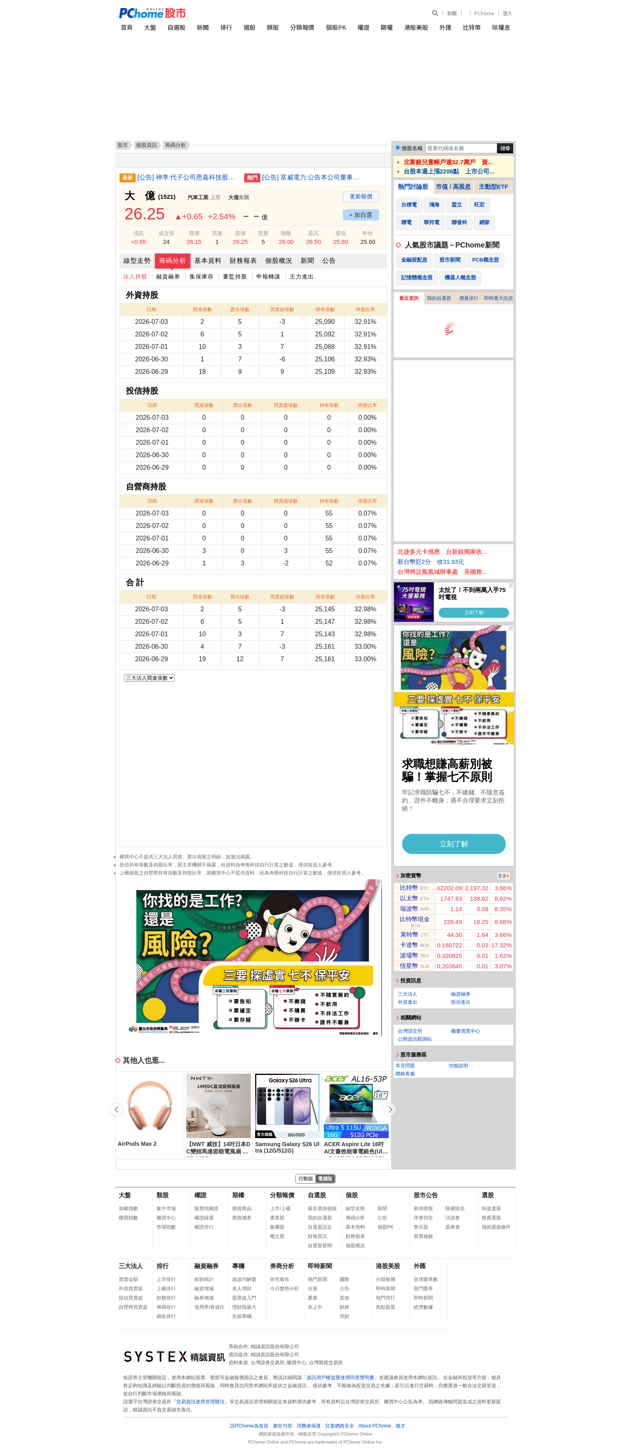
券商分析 (282, 1265)
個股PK (336, 27)
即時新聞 (320, 1265)
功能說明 (458, 1065)
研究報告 (279, 1279)
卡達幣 (409, 944)
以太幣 (409, 898)
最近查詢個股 (322, 1208)
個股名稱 (412, 148)
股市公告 (426, 1195)
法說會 (452, 1218)
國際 (344, 1279)
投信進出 (460, 1002)
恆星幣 (409, 965)
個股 (352, 1195)
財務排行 (166, 1298)
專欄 (238, 1265)
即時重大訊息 (498, 298)
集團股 (277, 1227)
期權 (387, 27)
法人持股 (135, 276)
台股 (313, 1288)
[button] (390, 1109)
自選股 (176, 27)
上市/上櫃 (280, 1208)
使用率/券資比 (209, 1307)
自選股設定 (320, 1227)
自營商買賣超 (133, 1307)
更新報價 (361, 196)
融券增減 (204, 1298)
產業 (313, 1298)
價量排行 (468, 298)
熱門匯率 (423, 1288)
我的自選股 (439, 298)
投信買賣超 (131, 1298)
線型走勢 (137, 260)
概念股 (277, 1236)
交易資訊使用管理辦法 (200, 1402)
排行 (226, 27)
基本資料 (208, 260)
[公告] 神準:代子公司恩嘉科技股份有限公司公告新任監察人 (188, 177)
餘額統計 (204, 1279)
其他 (344, 1298)
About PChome (375, 1426)
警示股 (421, 1227)
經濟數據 (423, 1307)
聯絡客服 (405, 1074)
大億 (233, 197)
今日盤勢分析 (284, 1288)
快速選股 (491, 1208)
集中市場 (166, 1208)
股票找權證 (206, 1208)
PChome (484, 13)
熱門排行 (385, 1298)
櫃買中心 (166, 1218)
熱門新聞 (317, 1279)
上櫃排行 (166, 1288)
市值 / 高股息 (453, 186)
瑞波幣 (409, 908)
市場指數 (166, 1227)
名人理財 (242, 1288)
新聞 (452, 13)
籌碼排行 (166, 1307)
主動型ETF (493, 186)
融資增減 (204, 1288)
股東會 (452, 1227)
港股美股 (416, 27)
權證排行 (204, 1227)
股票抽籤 (423, 1236)
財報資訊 (317, 1236)
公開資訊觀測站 (415, 1039)
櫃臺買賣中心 (465, 1031)
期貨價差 (242, 1218)
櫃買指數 (128, 1218)
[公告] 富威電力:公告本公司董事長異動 (312, 177)
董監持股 (235, 276)
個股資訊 (146, 145)
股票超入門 (244, 1298)
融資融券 (168, 276)
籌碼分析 (172, 260)
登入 (507, 13)
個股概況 (279, 260)
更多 (502, 875)
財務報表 (243, 260)
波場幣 (409, 955)
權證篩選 (204, 1218)
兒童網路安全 (339, 1426)
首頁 (127, 27)
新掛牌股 (423, 1208)
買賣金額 (128, 1279)
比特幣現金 (415, 919)
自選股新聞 (320, 1245)
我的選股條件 (496, 1227)
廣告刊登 (282, 1426)
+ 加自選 (361, 214)
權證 (363, 27)
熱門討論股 (413, 186)
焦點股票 (385, 1307)
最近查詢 (409, 298)
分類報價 (302, 27)
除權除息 (455, 1208)
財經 (344, 1307)
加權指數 (128, 1208)
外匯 (445, 27)
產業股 (277, 1218)
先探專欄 (242, 1316)
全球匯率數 (426, 1279)
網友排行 (166, 1316)
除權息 (501, 27)
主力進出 (302, 276)
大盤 (150, 27)
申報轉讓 (268, 276)
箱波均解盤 (244, 1279)
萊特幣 (409, 934)
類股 (273, 27)
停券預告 (423, 1218)
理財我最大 (244, 1307)
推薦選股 (491, 1218)
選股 (249, 27)
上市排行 (166, 1279)
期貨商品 (242, 1208)
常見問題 (405, 1065)
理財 (344, 1316)
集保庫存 (202, 276)
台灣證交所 (410, 1031)
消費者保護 (309, 1426)
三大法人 (407, 994)
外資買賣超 (131, 1288)
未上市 (315, 1307)
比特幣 (472, 27)
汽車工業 (198, 197)
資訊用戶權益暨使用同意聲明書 (340, 1377)
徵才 (400, 1426)
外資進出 (407, 1002)
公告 (329, 260)
